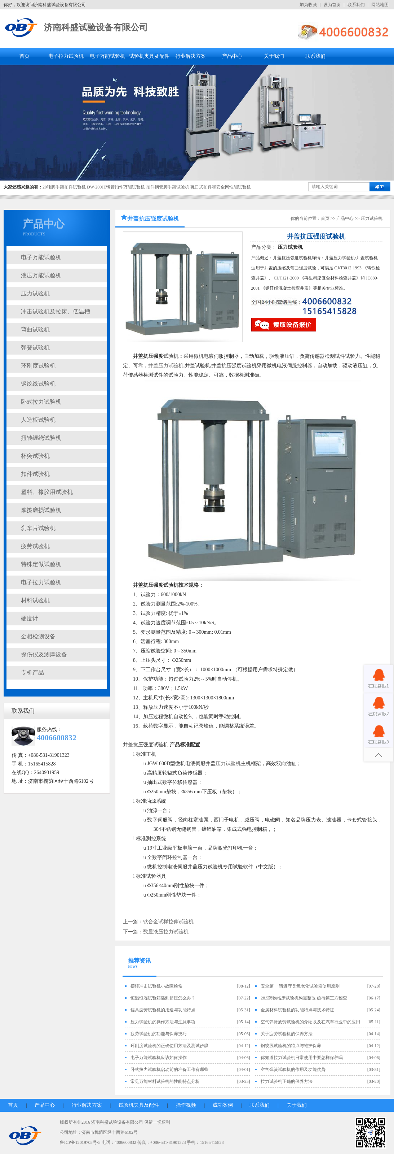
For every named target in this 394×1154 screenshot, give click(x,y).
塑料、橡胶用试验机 (47, 492)
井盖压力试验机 (165, 365)
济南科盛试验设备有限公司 (96, 27)
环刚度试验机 (38, 366)
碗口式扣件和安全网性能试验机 (220, 187)
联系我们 (356, 4)
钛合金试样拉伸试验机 (168, 921)
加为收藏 (308, 4)
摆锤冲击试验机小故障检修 (156, 986)
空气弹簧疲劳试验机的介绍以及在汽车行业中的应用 (310, 1021)
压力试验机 (35, 293)
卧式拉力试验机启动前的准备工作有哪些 (169, 1069)
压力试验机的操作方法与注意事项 (162, 1021)
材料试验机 (35, 600)
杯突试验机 (35, 456)
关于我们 (274, 56)
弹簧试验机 (35, 347)
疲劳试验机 (35, 546)
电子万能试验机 (107, 56)
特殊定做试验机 (41, 564)
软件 (248, 866)
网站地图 (380, 4)
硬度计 (29, 618)
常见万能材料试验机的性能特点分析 (165, 1081)
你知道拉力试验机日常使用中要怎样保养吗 (302, 1057)
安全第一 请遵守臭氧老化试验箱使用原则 (300, 986)
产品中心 (232, 56)
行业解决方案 (191, 56)
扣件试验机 (35, 474)
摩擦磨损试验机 (41, 510)
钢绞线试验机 (38, 384)
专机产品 (32, 672)
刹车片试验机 (38, 528)
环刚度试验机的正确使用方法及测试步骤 (169, 1045)
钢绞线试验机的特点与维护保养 (291, 1045)
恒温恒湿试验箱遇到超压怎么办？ (162, 998)
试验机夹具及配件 (149, 56)
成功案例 (223, 1105)
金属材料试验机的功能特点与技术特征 (297, 1009)
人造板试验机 (38, 420)
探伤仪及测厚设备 (44, 654)
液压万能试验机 (41, 275)
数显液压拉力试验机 (166, 931)
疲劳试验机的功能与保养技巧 (158, 1033)
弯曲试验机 (35, 329)
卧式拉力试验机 (41, 402)
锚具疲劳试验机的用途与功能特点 (162, 1009)
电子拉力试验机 (66, 56)
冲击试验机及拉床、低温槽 (55, 311)
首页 (24, 56)
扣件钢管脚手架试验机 (167, 187)
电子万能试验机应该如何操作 (158, 1057)
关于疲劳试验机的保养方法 (287, 1033)
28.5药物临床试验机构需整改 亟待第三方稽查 (304, 998)
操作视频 (186, 1105)
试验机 (170, 356)
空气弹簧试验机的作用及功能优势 (293, 1069)
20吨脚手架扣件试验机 (64, 187)
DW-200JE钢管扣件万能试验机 (116, 187)
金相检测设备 (38, 636)
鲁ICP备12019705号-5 (80, 1142)
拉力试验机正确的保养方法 (287, 1081)
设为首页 (332, 4)
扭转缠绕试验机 (41, 438)
